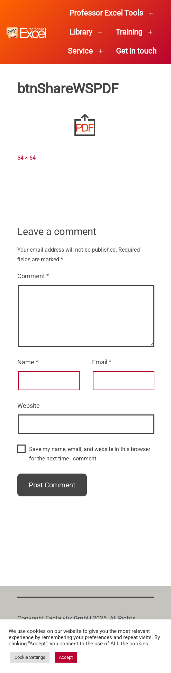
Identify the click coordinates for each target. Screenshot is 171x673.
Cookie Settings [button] (30, 657)
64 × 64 (26, 158)
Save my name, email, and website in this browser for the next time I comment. (89, 454)
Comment (33, 276)
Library (81, 32)
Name (27, 362)
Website (28, 405)
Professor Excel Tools (106, 13)
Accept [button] (66, 657)
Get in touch (136, 51)
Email (101, 362)
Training (129, 32)
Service (80, 51)
